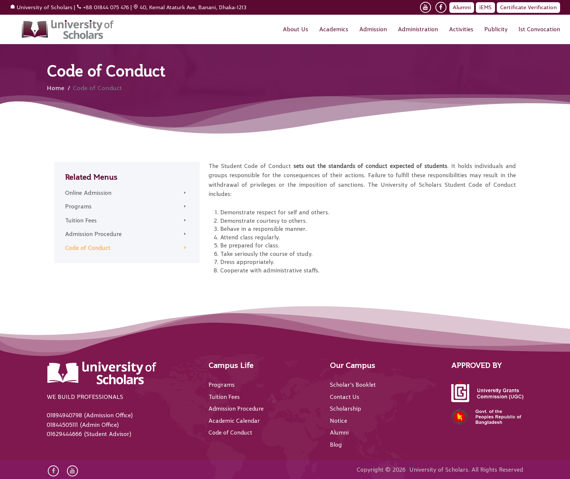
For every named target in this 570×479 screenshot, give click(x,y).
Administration (418, 29)
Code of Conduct (87, 248)
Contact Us (345, 397)
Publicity (495, 29)
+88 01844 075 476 (106, 7)
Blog (336, 444)
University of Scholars (44, 7)
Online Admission (88, 193)
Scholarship (345, 408)
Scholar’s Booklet (353, 385)
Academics (333, 29)
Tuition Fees (81, 220)
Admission (373, 29)
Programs (78, 206)
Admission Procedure (93, 234)
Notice (338, 421)
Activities (461, 29)
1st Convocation (539, 29)
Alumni (462, 7)
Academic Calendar (235, 421)
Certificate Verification (528, 7)
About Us (295, 29)
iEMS (485, 7)
